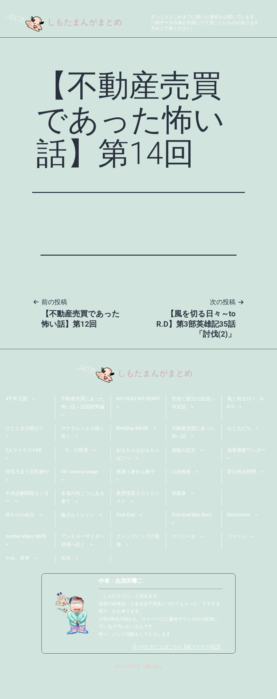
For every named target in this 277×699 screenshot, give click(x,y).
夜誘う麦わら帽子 (135, 496)
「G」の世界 (74, 474)
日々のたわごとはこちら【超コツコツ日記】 (177, 672)
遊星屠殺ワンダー (246, 474)
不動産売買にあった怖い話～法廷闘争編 (82, 426)
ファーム (236, 562)
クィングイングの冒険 (138, 566)
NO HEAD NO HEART (130, 426)
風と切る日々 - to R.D (245, 426)
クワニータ (184, 562)
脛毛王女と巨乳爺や (27, 496)
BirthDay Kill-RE (132, 452)
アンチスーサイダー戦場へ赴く (82, 566)
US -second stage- (80, 496)
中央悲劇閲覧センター (27, 522)
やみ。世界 (17, 583)
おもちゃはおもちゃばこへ (138, 478)
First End (125, 540)
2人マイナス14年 (23, 474)
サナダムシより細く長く (82, 456)
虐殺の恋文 (184, 474)
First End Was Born (192, 540)
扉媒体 (179, 518)
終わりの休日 (19, 540)
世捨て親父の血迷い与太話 (193, 426)
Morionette (239, 540)
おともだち (239, 452)
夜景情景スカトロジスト (138, 522)
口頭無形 (181, 496)
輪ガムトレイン (78, 540)
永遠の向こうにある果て (82, 522)
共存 (66, 583)
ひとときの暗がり (24, 452)
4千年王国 (16, 422)
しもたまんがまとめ (65, 22)
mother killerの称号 (26, 562)
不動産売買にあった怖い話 (193, 456)
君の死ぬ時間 (241, 496)
